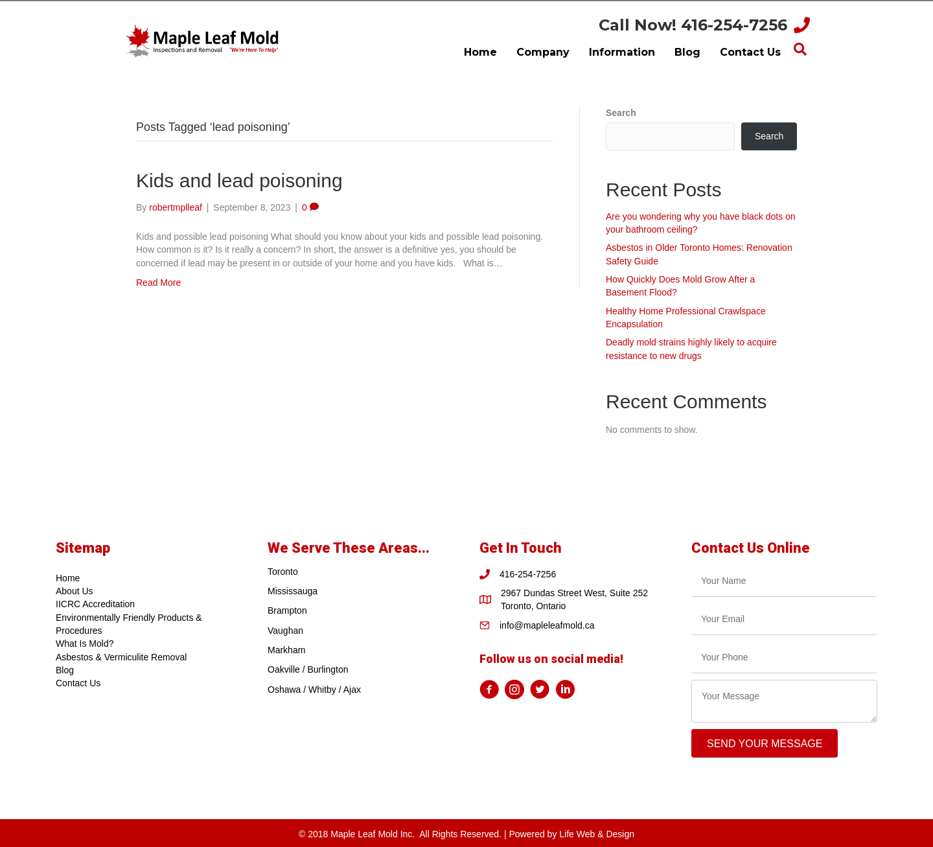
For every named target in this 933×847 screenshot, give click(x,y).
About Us (74, 591)
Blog (65, 670)
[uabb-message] (784, 701)
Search (621, 113)
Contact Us (78, 683)
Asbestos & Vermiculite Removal (121, 657)
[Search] (800, 49)
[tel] (784, 657)
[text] (784, 581)
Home (68, 578)
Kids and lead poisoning (239, 180)
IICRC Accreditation (95, 604)
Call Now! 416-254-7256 (693, 25)
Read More (158, 282)
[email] (784, 619)
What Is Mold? (84, 643)
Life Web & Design (596, 834)
